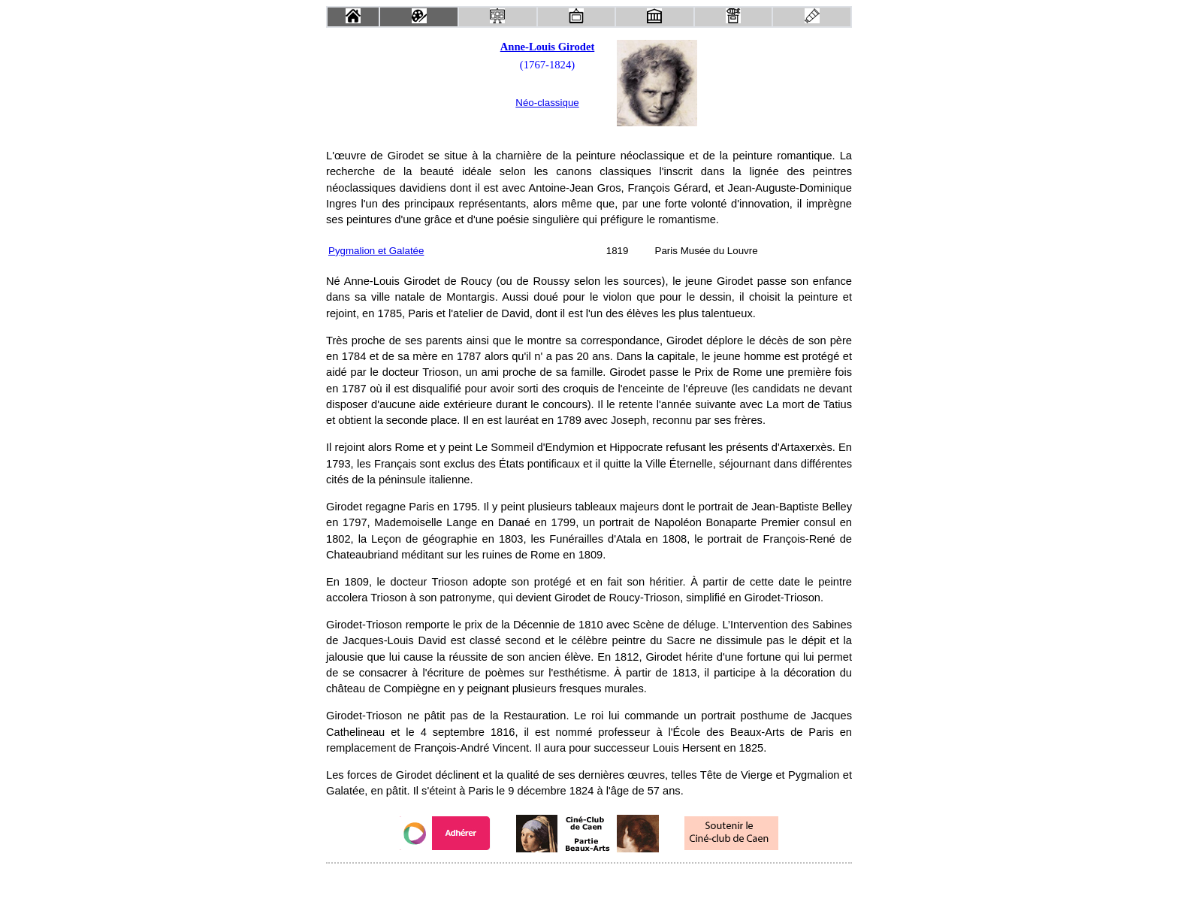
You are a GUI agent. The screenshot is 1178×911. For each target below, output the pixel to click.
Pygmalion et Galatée (376, 250)
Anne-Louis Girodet (547, 47)
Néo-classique (546, 102)
